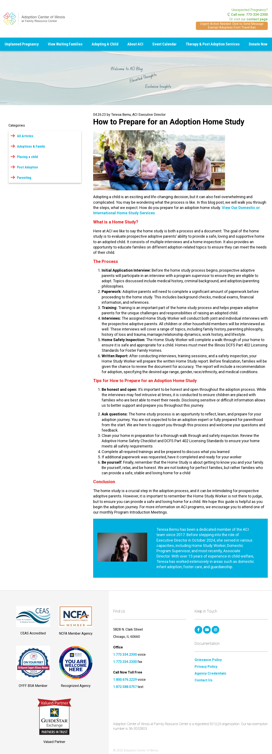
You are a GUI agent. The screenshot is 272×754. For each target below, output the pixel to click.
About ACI (135, 44)
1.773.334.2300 (125, 654)
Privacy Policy (206, 666)
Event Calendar (164, 44)
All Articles (25, 136)
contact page (257, 19)
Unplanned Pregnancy (22, 44)
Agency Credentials (210, 673)
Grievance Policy (208, 660)
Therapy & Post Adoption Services (213, 44)
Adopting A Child (105, 44)
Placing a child (27, 157)
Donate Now (258, 44)
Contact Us (203, 680)
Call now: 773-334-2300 (248, 15)
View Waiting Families (65, 44)
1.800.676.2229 (125, 680)
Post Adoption (27, 167)
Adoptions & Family (31, 146)
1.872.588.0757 (125, 687)
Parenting (24, 178)
